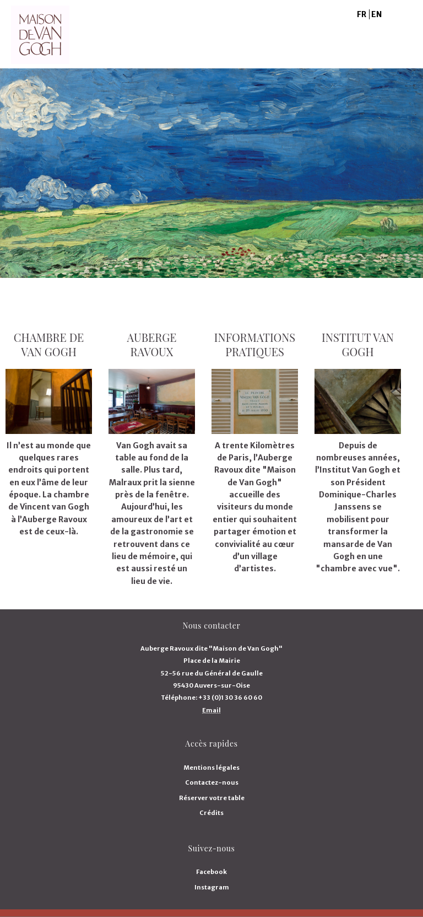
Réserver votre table (212, 798)
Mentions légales (211, 767)
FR (361, 14)
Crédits (211, 813)
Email (211, 710)
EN (376, 14)
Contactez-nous (211, 782)
